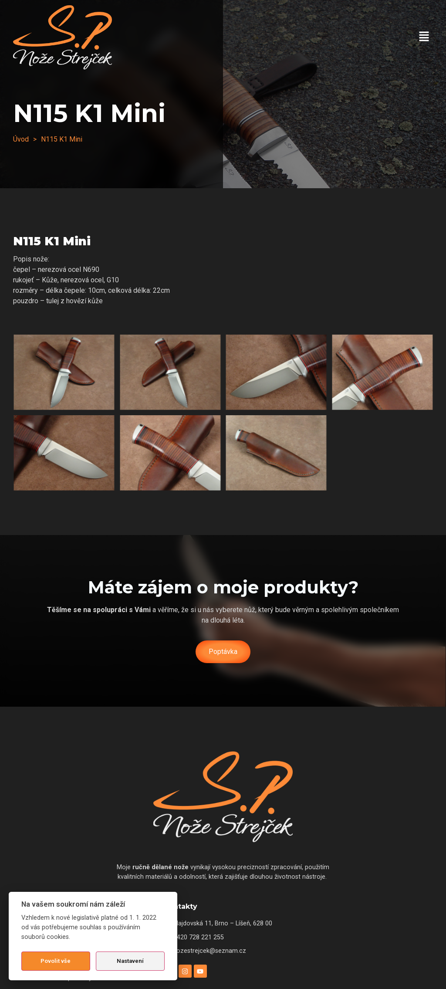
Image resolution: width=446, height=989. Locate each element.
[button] (424, 37)
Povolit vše (56, 961)
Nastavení (130, 961)
